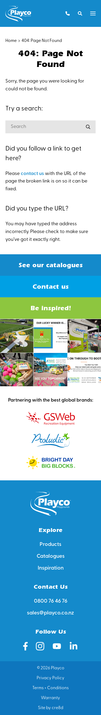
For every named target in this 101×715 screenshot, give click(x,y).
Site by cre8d (50, 708)
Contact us (51, 286)
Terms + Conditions (50, 688)
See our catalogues (50, 265)
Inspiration (51, 568)
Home (11, 41)
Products (50, 544)
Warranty (50, 698)
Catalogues (51, 556)
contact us (32, 173)
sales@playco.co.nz (50, 613)
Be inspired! (50, 308)
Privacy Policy (50, 678)
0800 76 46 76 (50, 601)
